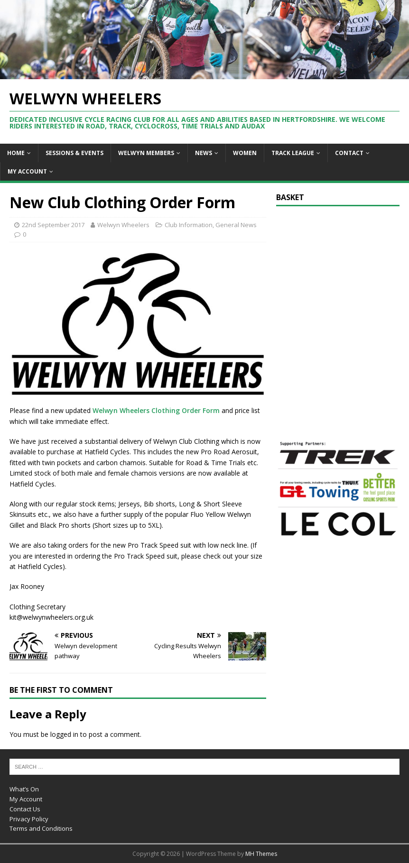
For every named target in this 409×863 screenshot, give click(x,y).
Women (245, 153)
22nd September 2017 (53, 224)
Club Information (189, 224)
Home (16, 153)
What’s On (24, 789)
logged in (64, 734)
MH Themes (261, 854)
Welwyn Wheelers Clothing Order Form (155, 410)
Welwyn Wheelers (123, 224)
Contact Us (24, 809)
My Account (27, 171)
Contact (349, 153)
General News (236, 224)
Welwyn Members (146, 153)
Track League (292, 153)
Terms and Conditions (41, 828)
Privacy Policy (28, 819)
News (203, 153)
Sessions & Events (74, 153)
